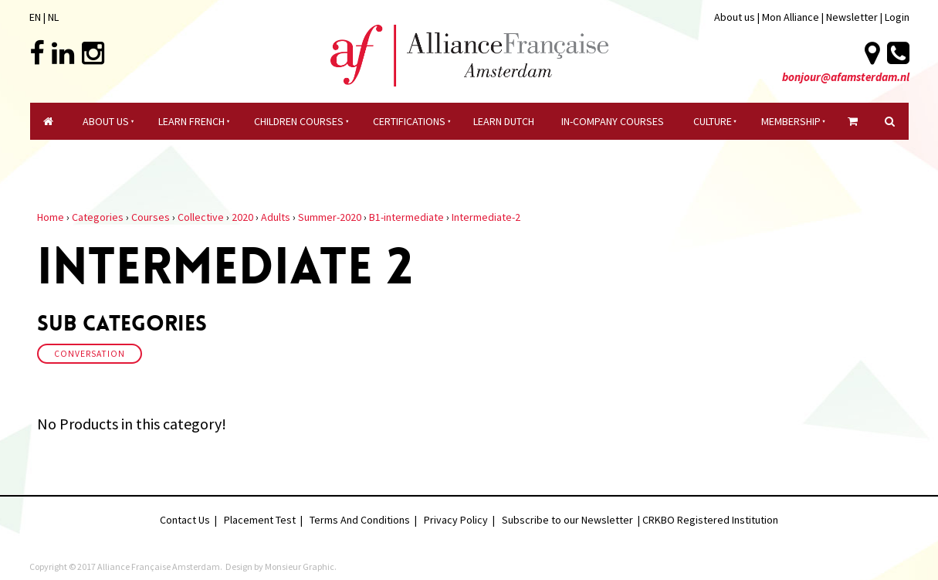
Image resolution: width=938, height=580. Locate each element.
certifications (409, 121)
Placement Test (260, 520)
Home (50, 217)
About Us (106, 121)
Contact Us (185, 520)
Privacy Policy (456, 520)
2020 (242, 217)
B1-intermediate (406, 217)
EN (35, 17)
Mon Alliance (790, 17)
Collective (201, 217)
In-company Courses (612, 121)
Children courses (299, 121)
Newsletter (853, 17)
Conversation (89, 353)
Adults (275, 217)
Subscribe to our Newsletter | (572, 520)
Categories (98, 217)
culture (712, 121)
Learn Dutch (503, 121)
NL (53, 17)
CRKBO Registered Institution (710, 520)
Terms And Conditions (360, 520)
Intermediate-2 (486, 217)
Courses (150, 217)
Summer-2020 (329, 217)
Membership (791, 121)
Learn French (191, 121)
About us (734, 17)
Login (897, 17)
